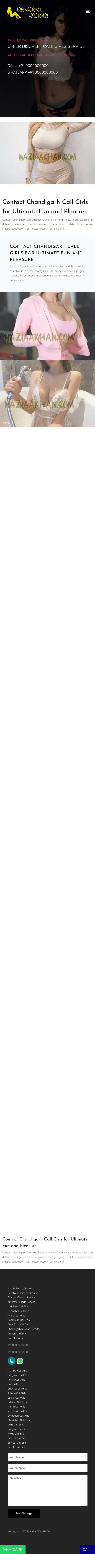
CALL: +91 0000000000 (28, 65)
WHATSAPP (12, 1549)
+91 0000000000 (18, 1345)
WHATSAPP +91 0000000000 (33, 72)
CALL (87, 1549)
